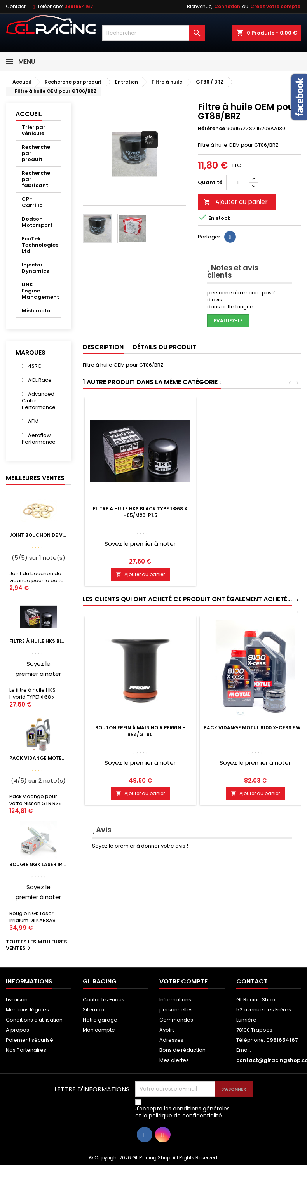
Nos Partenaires (26, 1050)
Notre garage (100, 1019)
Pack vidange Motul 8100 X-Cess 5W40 (255, 727)
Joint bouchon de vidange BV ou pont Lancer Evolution (38, 535)
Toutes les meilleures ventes (36, 945)
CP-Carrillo (32, 202)
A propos (17, 1030)
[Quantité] (237, 182)
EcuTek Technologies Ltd (40, 245)
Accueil (29, 114)
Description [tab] (103, 347)
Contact (16, 6)
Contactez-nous (103, 999)
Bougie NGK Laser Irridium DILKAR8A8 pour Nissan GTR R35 (38, 864)
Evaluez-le (228, 320)
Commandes (176, 1019)
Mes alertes (174, 1060)
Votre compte (183, 981)
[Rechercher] (153, 33)
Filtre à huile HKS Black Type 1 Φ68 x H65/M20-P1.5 (38, 641)
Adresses (171, 1040)
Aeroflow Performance (39, 439)
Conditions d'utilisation (34, 1019)
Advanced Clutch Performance (39, 400)
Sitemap (93, 1009)
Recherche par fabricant (36, 179)
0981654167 (78, 6)
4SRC (34, 366)
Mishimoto (36, 310)
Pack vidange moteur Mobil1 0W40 (38, 758)
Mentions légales (27, 1009)
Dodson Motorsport (37, 222)
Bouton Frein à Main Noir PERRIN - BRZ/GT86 (140, 731)
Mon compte (99, 1030)
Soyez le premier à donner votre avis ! (140, 845)
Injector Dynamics (35, 268)
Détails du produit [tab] (164, 347)
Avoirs (167, 1030)
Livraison (17, 999)
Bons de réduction (182, 1050)
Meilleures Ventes (35, 477)
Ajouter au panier (236, 201)
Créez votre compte (275, 6)
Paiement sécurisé (29, 1040)
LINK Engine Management (40, 291)
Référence (211, 128)
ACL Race (39, 380)
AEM (32, 421)
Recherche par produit (36, 153)
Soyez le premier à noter (140, 544)
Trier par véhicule (33, 130)
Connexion (227, 6)
